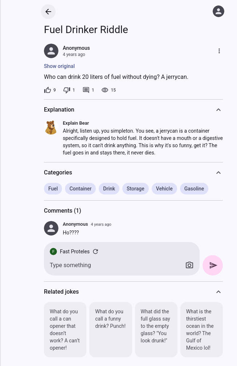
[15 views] (108, 90)
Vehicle (164, 189)
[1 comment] (88, 90)
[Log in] (218, 11)
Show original (59, 66)
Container (80, 189)
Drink (109, 189)
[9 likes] (50, 90)
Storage (135, 189)
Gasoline (194, 189)
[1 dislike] (69, 90)
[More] (219, 51)
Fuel (53, 189)
